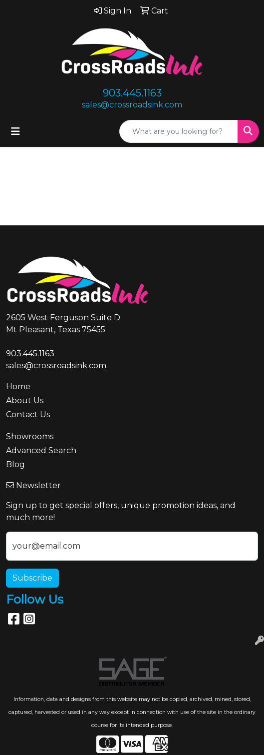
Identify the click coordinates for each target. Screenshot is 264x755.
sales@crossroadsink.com (132, 104)
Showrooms (29, 436)
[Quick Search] (178, 131)
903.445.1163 (132, 93)
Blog (15, 464)
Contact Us (28, 414)
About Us (24, 400)
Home (18, 386)
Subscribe (32, 578)
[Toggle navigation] (15, 131)
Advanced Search (41, 450)
